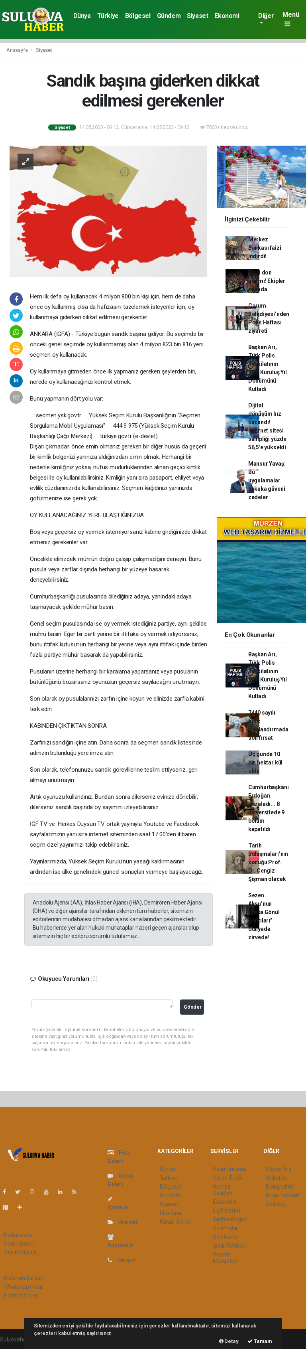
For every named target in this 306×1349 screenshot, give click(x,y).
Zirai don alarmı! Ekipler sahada (266, 280)
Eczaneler (225, 1202)
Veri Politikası (20, 1252)
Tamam (259, 1341)
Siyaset (197, 16)
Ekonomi (226, 16)
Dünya (82, 16)
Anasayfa (17, 50)
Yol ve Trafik (228, 1178)
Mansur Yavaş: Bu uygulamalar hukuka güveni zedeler (267, 480)
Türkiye (108, 16)
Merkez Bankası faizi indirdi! (264, 247)
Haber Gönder (21, 1295)
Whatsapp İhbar (23, 1287)
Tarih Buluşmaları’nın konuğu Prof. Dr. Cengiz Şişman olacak (268, 862)
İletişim (122, 1260)
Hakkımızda (18, 1235)
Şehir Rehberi (229, 1245)
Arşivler (123, 1222)
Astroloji (276, 1204)
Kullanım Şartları (23, 1278)
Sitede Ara (279, 1169)
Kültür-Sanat (175, 1222)
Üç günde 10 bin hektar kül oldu (265, 762)
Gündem (169, 16)
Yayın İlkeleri (19, 1243)
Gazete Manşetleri (226, 1257)
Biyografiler (280, 1186)
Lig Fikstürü (226, 1210)
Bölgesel (138, 16)
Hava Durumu (229, 1169)
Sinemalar (225, 1228)
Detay (229, 1341)
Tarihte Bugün (230, 1219)
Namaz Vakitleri (222, 1189)
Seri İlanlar (226, 1237)
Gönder (193, 1007)
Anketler (276, 1178)
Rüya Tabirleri (282, 1195)
